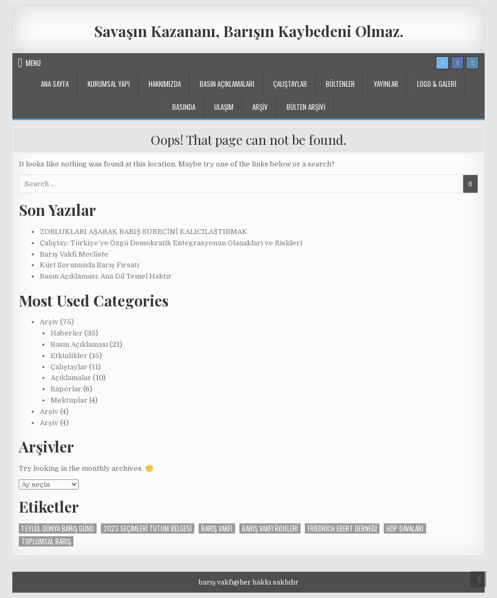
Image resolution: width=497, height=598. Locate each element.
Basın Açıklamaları (227, 83)
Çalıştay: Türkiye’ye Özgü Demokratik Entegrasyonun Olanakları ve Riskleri (171, 243)
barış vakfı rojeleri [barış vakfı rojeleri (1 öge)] (270, 528)
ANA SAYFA (55, 83)
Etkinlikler (68, 356)
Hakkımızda (165, 83)
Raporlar (66, 389)
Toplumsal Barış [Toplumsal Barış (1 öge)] (46, 541)
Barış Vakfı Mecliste (74, 254)
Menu (33, 62)
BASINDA (183, 106)
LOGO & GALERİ (436, 83)
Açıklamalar (70, 378)
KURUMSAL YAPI (108, 83)
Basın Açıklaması (79, 344)
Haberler (66, 333)
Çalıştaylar (290, 83)
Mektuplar (68, 400)
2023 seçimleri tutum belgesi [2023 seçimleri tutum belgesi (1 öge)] (148, 528)
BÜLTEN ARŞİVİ (306, 106)
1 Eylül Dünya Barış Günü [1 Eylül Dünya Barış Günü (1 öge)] (57, 528)
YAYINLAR (386, 83)
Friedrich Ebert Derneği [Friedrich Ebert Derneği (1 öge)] (342, 528)
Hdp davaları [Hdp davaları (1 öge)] (404, 528)
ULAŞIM (223, 106)
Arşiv (49, 322)
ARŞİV (260, 106)
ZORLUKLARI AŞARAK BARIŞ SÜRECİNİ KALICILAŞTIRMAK (143, 232)
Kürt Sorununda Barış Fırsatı (89, 265)
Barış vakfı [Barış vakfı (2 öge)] (216, 528)
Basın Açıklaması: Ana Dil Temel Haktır (106, 276)
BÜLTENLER (340, 83)
